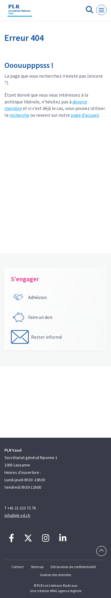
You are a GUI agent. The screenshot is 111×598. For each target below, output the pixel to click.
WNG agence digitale (65, 591)
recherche (19, 115)
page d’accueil (85, 115)
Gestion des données (55, 575)
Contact (18, 567)
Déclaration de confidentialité (73, 567)
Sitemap (37, 567)
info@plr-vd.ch (17, 515)
